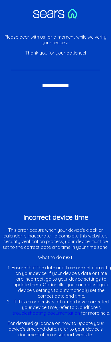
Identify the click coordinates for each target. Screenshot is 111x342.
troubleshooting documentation (46, 313)
